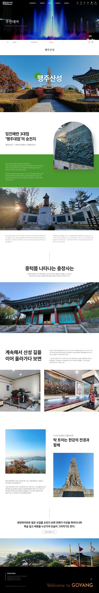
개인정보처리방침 (11, 573)
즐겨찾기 (81, 3)
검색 (77, 3)
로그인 (88, 3)
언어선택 (91, 3)
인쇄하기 (92, 42)
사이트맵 (95, 3)
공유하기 (89, 42)
